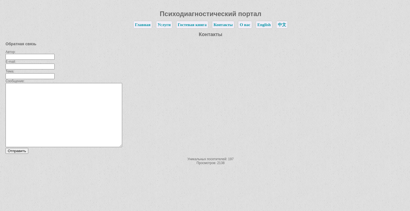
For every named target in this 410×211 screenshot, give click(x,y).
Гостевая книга (192, 24)
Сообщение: (15, 81)
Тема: (10, 71)
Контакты (223, 24)
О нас (245, 24)
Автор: (11, 52)
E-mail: (11, 62)
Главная (142, 24)
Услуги (164, 24)
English (264, 24)
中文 (282, 24)
